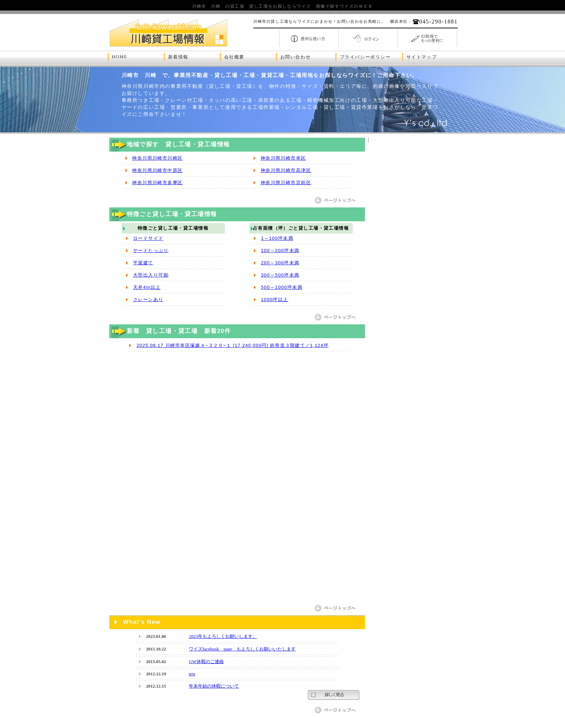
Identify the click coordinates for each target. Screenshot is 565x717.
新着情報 (178, 57)
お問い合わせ (295, 57)
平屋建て (143, 262)
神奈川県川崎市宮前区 (286, 182)
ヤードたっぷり (150, 250)
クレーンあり (148, 299)
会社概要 (234, 57)
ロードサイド (148, 238)
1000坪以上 (274, 299)
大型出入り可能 (150, 275)
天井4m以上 (147, 287)
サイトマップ (421, 57)
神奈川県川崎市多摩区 (157, 182)
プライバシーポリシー (365, 57)
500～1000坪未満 (281, 287)
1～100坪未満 (277, 238)
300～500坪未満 (280, 275)
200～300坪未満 (280, 262)
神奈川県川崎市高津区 (286, 170)
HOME (120, 56)
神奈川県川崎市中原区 (157, 170)
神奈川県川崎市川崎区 (157, 158)
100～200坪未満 (280, 250)
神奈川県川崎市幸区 (283, 158)
